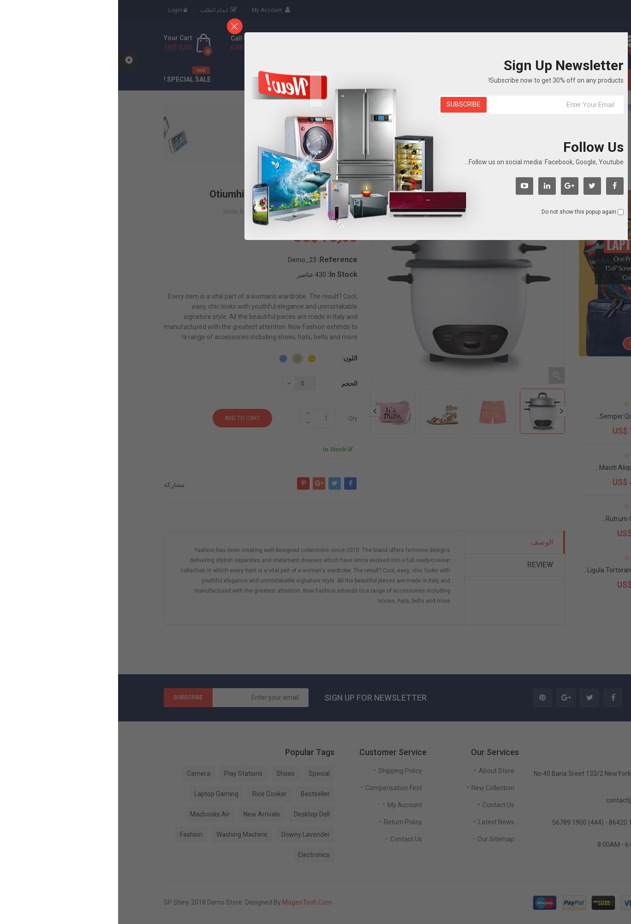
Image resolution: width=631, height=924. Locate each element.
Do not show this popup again (460, 212)
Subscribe (345, 104)
